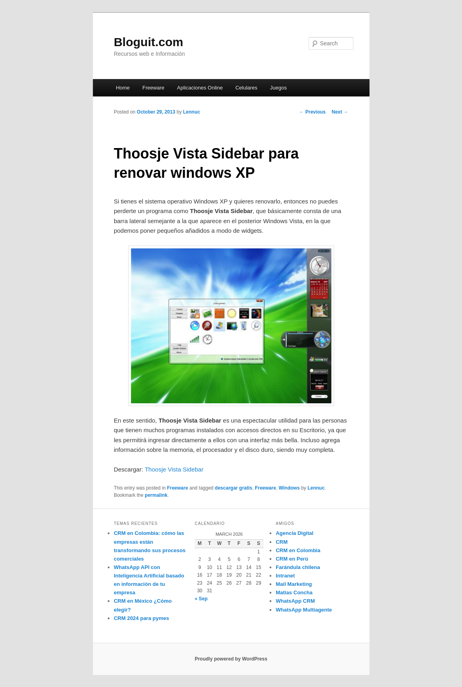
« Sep (201, 599)
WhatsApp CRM (295, 601)
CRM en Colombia (298, 550)
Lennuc (191, 112)
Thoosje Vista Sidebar (174, 469)
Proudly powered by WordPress (231, 659)
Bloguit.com (148, 42)
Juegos (278, 88)
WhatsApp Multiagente (304, 610)
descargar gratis (233, 488)
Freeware (153, 88)
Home (123, 88)
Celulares (246, 88)
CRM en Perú (292, 559)
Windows (289, 488)
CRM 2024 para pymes (141, 618)
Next (340, 112)
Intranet (285, 576)
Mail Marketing (294, 584)
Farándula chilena (298, 567)
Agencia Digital (294, 533)
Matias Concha (294, 592)
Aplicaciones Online (200, 88)
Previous (312, 112)
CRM (282, 542)
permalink (156, 495)
